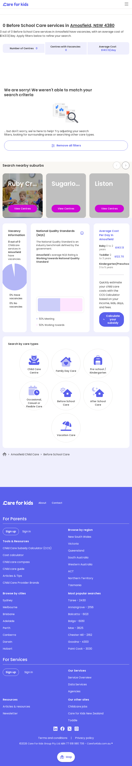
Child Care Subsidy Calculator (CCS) (27, 548)
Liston (104, 183)
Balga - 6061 (76, 621)
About (42, 503)
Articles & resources (16, 706)
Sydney (8, 600)
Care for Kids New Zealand (85, 713)
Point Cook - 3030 (80, 649)
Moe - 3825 (75, 628)
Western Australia (80, 564)
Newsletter (10, 713)
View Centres (22, 208)
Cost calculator (13, 555)
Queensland (76, 551)
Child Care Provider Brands (21, 583)
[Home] (5, 454)
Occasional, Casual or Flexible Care (34, 403)
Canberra (9, 635)
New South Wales (79, 537)
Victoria (73, 544)
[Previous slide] (116, 165)
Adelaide (8, 621)
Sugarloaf (67, 183)
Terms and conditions (52, 738)
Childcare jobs (77, 706)
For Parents (15, 519)
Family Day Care (66, 371)
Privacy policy (84, 738)
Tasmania (74, 585)
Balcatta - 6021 (78, 614)
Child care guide (13, 569)
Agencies (74, 691)
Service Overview (79, 677)
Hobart (7, 649)
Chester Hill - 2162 (80, 635)
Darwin (7, 642)
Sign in (26, 531)
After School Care (98, 403)
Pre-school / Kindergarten (98, 370)
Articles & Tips (12, 576)
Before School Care (66, 403)
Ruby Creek (25, 183)
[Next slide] (125, 165)
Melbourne (10, 607)
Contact (57, 503)
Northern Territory (80, 578)
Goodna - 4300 (78, 642)
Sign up (11, 531)
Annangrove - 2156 (81, 607)
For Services (15, 659)
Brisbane (9, 614)
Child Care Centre (34, 370)
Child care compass (16, 562)
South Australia (78, 557)
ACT (71, 571)
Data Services (77, 684)
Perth (6, 628)
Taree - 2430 (77, 600)
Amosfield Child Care (25, 454)
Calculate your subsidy (111, 319)
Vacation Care (66, 435)
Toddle (72, 720)
